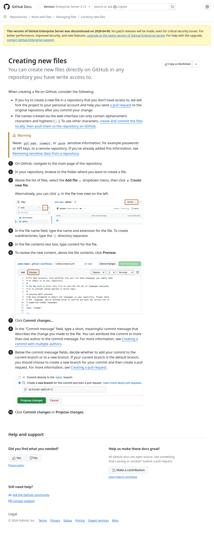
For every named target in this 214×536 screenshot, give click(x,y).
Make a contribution (128, 470)
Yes (16, 458)
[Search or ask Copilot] (134, 6)
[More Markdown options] (196, 64)
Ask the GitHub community (29, 495)
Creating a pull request (88, 367)
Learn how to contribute (123, 477)
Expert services (98, 520)
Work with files (42, 17)
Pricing (80, 520)
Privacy (55, 520)
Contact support (21, 501)
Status (68, 520)
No (33, 458)
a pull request (120, 105)
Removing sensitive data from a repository (46, 153)
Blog (115, 520)
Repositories (18, 17)
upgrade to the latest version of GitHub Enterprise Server (126, 35)
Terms (43, 520)
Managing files (66, 17)
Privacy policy (16, 465)
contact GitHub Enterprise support (30, 40)
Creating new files (93, 17)
